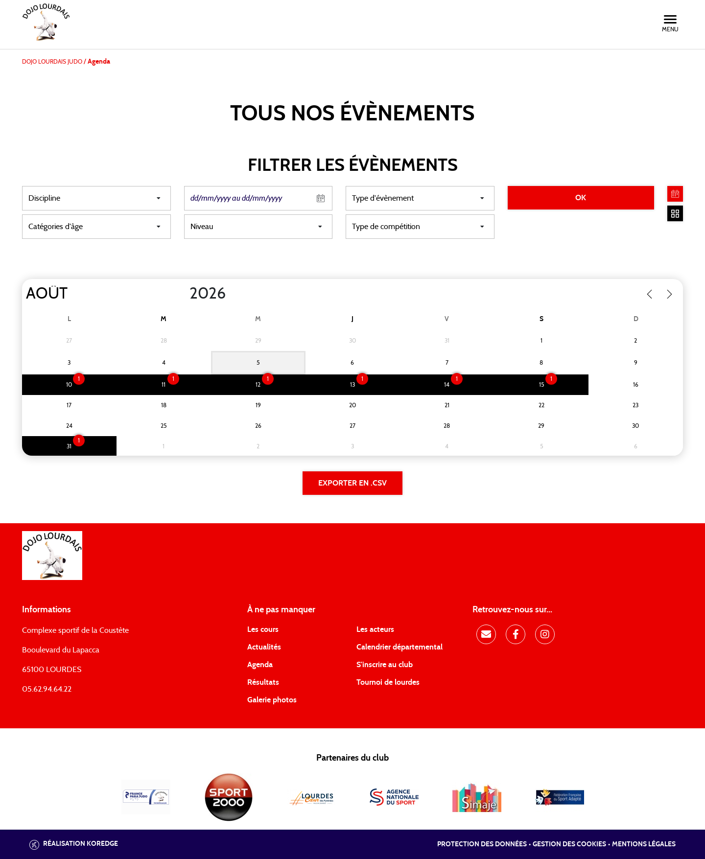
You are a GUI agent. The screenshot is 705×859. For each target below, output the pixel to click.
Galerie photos (272, 700)
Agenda (260, 665)
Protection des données (482, 844)
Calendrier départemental (399, 647)
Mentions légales (644, 844)
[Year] (182, 294)
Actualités (264, 647)
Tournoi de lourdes (388, 682)
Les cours (263, 629)
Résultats (263, 682)
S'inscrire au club (384, 665)
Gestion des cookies (569, 844)
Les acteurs (375, 629)
